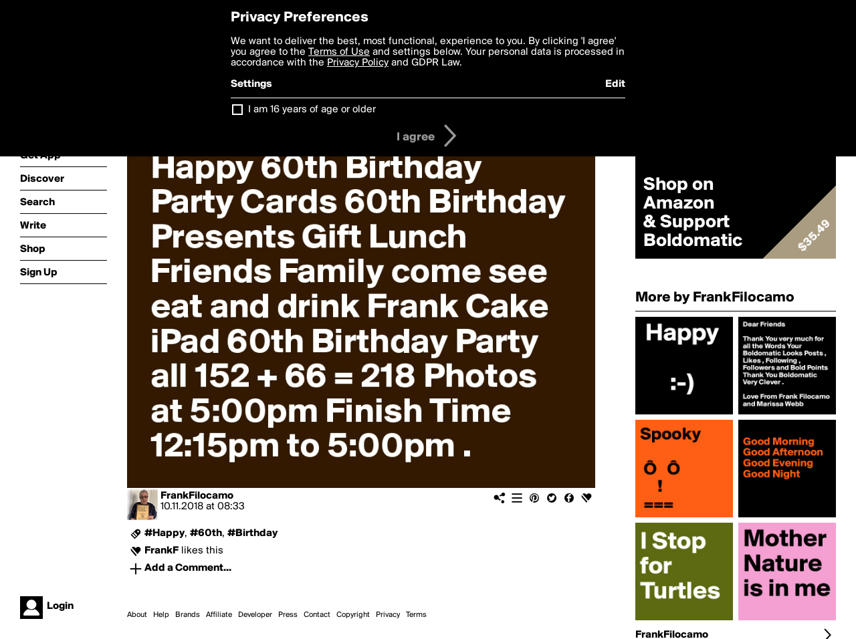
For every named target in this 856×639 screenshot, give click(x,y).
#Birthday (252, 533)
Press (288, 615)
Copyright (353, 615)
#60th (206, 533)
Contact (317, 615)
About (137, 615)
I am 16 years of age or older (312, 109)
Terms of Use (339, 52)
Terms (416, 615)
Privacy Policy (358, 62)
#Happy (164, 533)
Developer (255, 615)
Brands (187, 615)
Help (161, 615)
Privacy (388, 615)
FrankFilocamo (196, 496)
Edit (615, 84)
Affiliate (219, 615)
